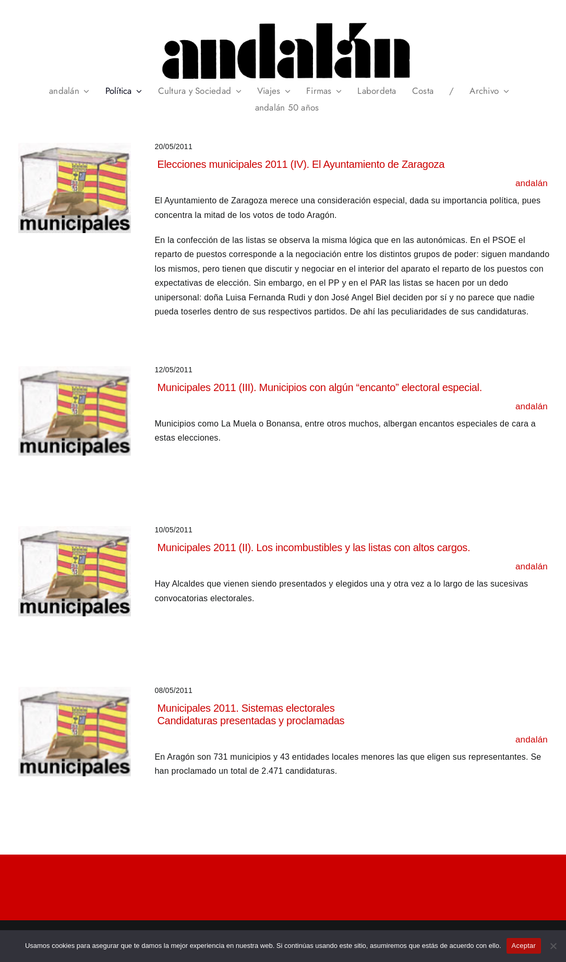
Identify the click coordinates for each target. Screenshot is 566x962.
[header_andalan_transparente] (283, 20)
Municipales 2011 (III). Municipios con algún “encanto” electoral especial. (319, 387)
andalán (531, 183)
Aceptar (524, 945)
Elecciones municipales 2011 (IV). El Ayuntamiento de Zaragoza (300, 164)
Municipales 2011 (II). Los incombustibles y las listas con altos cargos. (313, 547)
